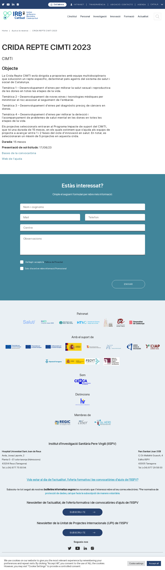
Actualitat (143, 16)
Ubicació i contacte (121, 5)
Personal (85, 16)
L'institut (72, 16)
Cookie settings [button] (136, 563)
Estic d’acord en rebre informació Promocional (43, 268)
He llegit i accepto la (41, 262)
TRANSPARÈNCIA (97, 5)
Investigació (100, 16)
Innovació (115, 16)
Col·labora (59, 4)
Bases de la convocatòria (19, 153)
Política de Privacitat (53, 262)
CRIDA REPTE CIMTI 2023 (44, 31)
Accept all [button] (154, 563)
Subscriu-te (77, 512)
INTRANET (79, 5)
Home (5, 31)
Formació (129, 16)
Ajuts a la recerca (20, 31)
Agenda (142, 5)
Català (154, 4)
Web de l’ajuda (12, 158)
